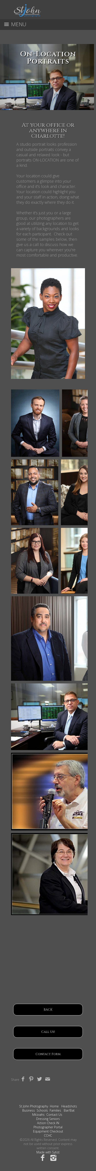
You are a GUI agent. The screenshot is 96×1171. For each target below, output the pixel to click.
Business (28, 1110)
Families (55, 1110)
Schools (42, 1110)
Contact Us (54, 1114)
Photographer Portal (48, 1127)
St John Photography (33, 1106)
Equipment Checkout (48, 1131)
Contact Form (48, 1054)
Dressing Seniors (48, 1119)
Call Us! (48, 1032)
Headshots (69, 1106)
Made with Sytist (48, 1152)
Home (54, 1106)
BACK (48, 1010)
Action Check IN (48, 1123)
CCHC (48, 1135)
